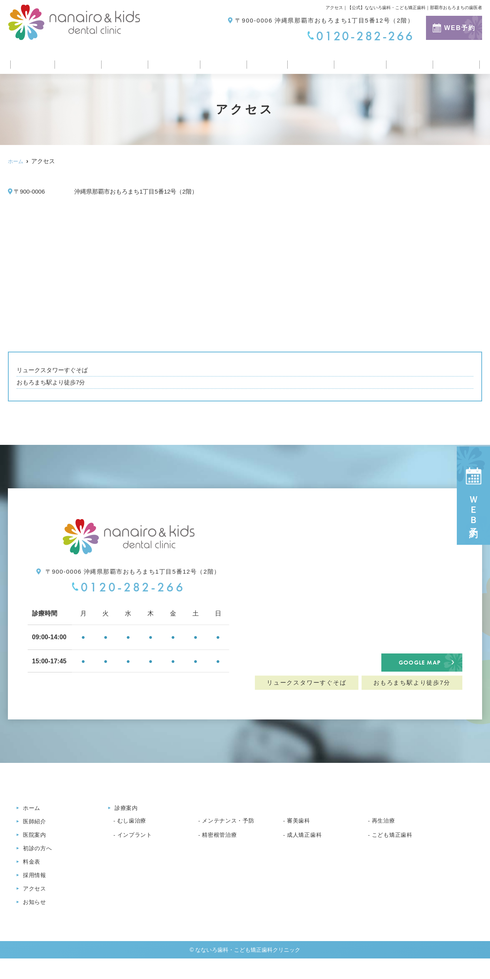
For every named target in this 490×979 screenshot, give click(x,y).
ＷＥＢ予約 (474, 495)
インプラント (137, 850)
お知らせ (456, 60)
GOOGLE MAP (419, 669)
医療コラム (359, 60)
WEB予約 (454, 27)
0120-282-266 (128, 587)
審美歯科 (300, 835)
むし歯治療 (134, 835)
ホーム (30, 60)
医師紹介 (74, 60)
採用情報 (308, 60)
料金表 (264, 60)
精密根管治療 (222, 850)
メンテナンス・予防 (232, 835)
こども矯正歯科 (395, 850)
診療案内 (221, 60)
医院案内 (120, 60)
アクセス (409, 60)
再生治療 (385, 835)
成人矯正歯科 (307, 850)
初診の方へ (171, 60)
